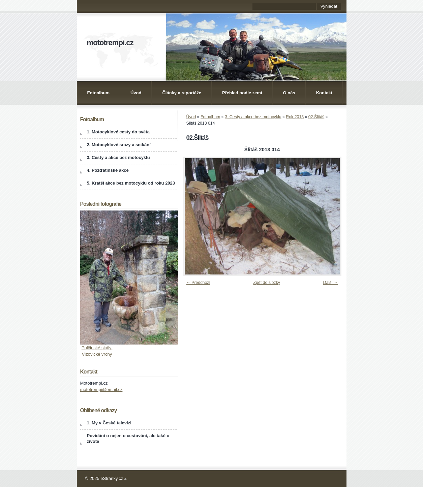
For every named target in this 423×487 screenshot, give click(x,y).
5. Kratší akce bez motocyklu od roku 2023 (131, 183)
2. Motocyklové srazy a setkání (119, 144)
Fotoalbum (98, 92)
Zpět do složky (266, 282)
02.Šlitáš (316, 117)
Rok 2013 (295, 117)
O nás (289, 92)
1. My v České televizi (109, 422)
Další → (330, 282)
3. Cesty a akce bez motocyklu (253, 117)
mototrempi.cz (110, 42)
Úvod (136, 92)
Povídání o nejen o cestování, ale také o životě (128, 438)
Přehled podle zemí (242, 92)
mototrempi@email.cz (101, 389)
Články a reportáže (181, 92)
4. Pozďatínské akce (108, 170)
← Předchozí (198, 282)
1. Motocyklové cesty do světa (118, 131)
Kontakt (324, 92)
